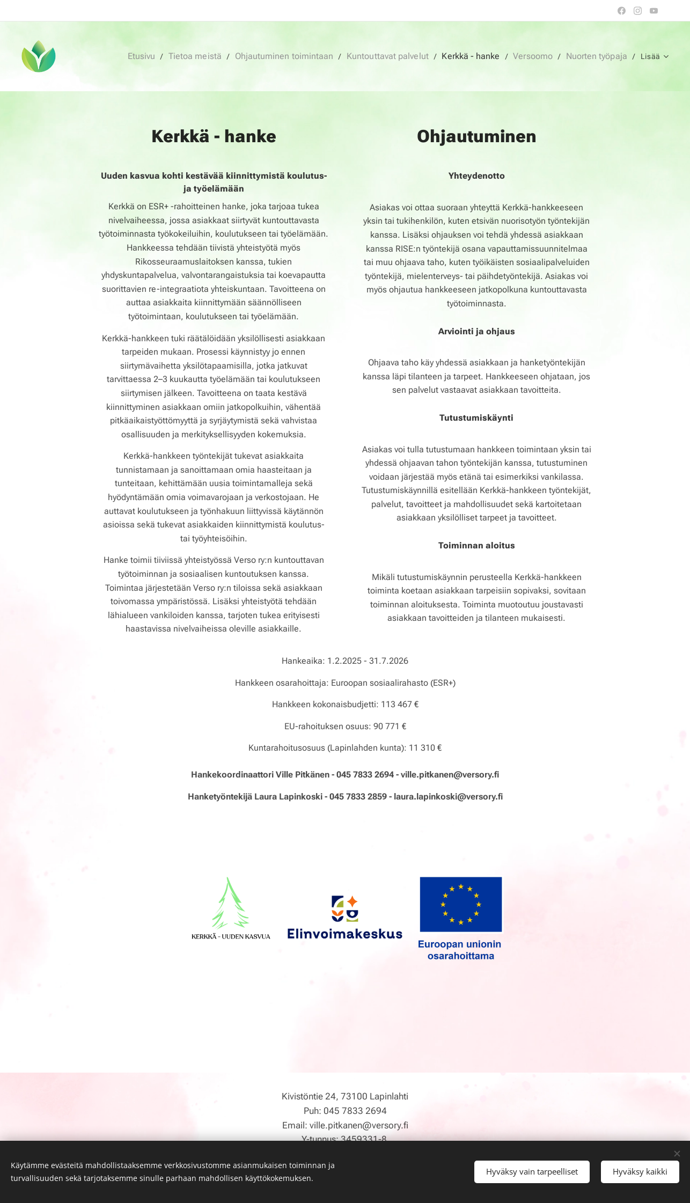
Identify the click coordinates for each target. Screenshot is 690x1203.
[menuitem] (168, 56)
